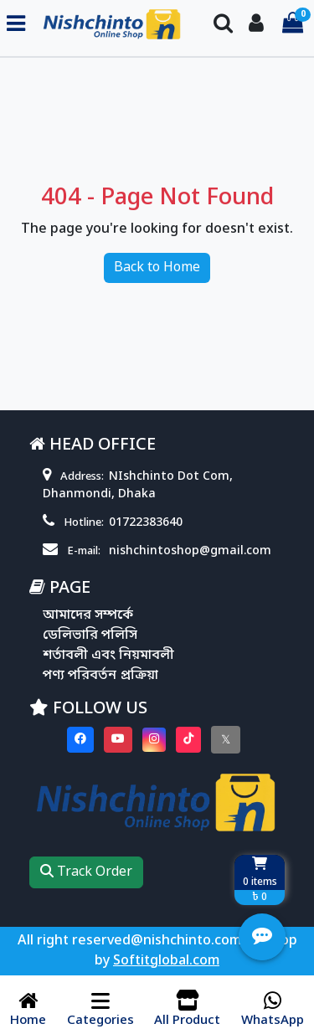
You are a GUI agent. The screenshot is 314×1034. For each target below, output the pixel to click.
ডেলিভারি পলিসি (90, 635)
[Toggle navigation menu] (16, 25)
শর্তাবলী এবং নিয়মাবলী (108, 655)
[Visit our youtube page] (118, 740)
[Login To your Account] (256, 25)
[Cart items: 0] (292, 25)
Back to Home (157, 268)
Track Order (86, 872)
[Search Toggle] (223, 25)
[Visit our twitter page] (225, 740)
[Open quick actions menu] (262, 936)
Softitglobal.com (166, 961)
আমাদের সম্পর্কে (88, 615)
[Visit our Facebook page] (80, 740)
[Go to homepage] (112, 25)
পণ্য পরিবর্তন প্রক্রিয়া (100, 675)
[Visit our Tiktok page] (188, 740)
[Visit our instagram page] (154, 740)
